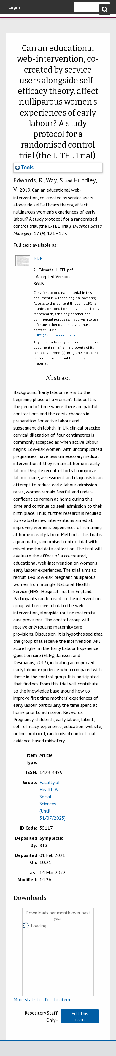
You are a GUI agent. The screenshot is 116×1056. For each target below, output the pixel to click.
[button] (80, 1016)
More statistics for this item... (43, 999)
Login (14, 7)
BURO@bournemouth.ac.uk (56, 335)
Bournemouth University (13, 22)
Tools (24, 167)
